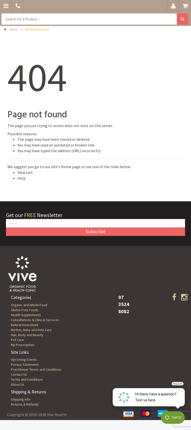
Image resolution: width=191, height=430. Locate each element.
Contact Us (19, 374)
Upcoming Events (24, 359)
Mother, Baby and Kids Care (31, 330)
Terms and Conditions (27, 379)
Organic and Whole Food (29, 305)
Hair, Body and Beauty (27, 335)
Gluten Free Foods (25, 310)
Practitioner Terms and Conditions (36, 369)
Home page (71, 166)
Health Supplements (26, 315)
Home (10, 29)
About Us (17, 384)
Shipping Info (20, 399)
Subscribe (95, 231)
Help (21, 178)
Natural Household (24, 325)
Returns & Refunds (25, 404)
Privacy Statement (25, 364)
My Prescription (22, 345)
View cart (25, 172)
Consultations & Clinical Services (35, 320)
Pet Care (17, 340)
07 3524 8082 (123, 304)
